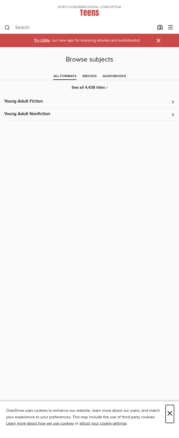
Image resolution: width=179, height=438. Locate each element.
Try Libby (42, 40)
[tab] (64, 76)
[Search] (7, 28)
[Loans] (160, 28)
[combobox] (79, 28)
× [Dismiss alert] (158, 41)
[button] (89, 101)
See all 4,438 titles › (89, 87)
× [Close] (170, 414)
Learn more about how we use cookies (40, 423)
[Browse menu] (170, 27)
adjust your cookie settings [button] (103, 423)
